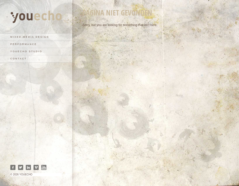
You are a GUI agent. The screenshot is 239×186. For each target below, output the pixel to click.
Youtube (43, 167)
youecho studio (26, 51)
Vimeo (36, 167)
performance (23, 44)
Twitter (20, 167)
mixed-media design (29, 37)
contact (18, 58)
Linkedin (28, 167)
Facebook (12, 167)
